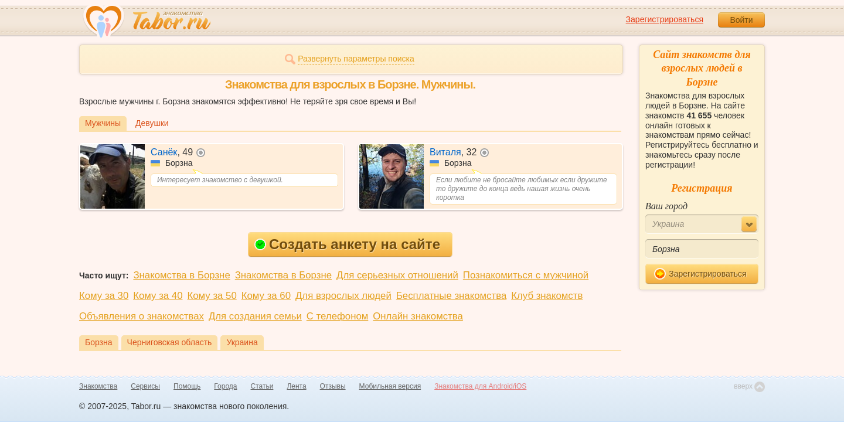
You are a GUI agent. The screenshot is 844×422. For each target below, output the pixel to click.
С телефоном (337, 316)
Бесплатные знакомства (451, 295)
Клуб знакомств (547, 295)
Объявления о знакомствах (141, 316)
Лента (296, 386)
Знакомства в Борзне (181, 275)
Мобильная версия (390, 386)
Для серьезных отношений (397, 275)
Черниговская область (169, 342)
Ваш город (666, 206)
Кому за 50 (212, 295)
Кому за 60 (266, 295)
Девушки (152, 123)
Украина (241, 342)
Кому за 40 (157, 295)
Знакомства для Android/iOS (480, 386)
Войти (741, 20)
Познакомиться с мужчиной (525, 275)
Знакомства (98, 386)
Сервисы (145, 386)
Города (225, 386)
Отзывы (333, 386)
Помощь (186, 386)
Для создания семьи (255, 316)
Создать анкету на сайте (347, 244)
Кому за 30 (103, 295)
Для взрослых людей (343, 295)
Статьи (262, 386)
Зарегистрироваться (664, 19)
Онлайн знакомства (418, 316)
